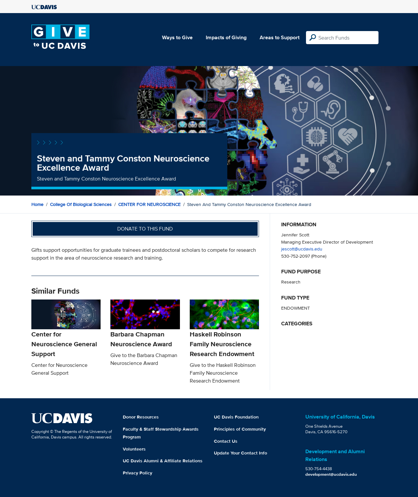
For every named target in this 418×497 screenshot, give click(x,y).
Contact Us (225, 441)
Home (37, 204)
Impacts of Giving (226, 37)
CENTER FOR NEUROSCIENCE (149, 204)
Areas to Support (279, 37)
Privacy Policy (137, 473)
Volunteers (134, 449)
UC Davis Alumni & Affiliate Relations (162, 460)
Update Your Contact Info (240, 453)
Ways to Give (177, 37)
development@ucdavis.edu (331, 474)
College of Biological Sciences (81, 204)
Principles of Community (240, 429)
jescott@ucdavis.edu (301, 248)
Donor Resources (141, 417)
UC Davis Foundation (236, 417)
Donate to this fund (145, 228)
